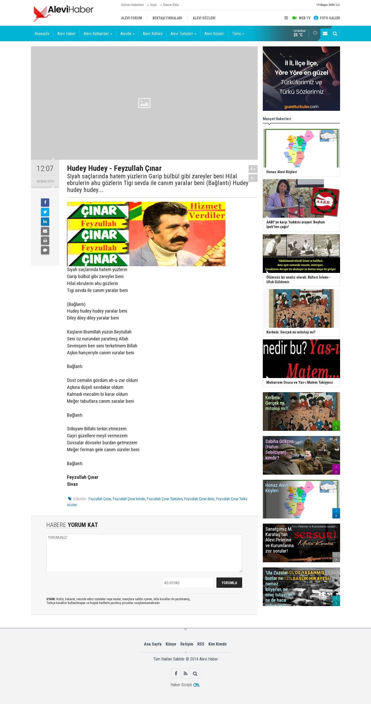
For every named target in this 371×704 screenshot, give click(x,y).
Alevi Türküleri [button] (183, 33)
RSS (200, 644)
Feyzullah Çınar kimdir (129, 499)
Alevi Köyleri (214, 33)
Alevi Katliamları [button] (98, 33)
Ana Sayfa (153, 644)
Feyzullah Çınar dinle (199, 499)
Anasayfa (42, 33)
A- (253, 177)
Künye (171, 644)
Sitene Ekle (171, 5)
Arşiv (153, 5)
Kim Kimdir (217, 644)
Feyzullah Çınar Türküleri (164, 499)
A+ (253, 168)
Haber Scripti (181, 684)
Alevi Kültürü (153, 33)
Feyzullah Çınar (100, 499)
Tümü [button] (238, 33)
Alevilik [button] (127, 33)
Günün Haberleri (132, 5)
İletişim (186, 644)
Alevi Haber (66, 33)
